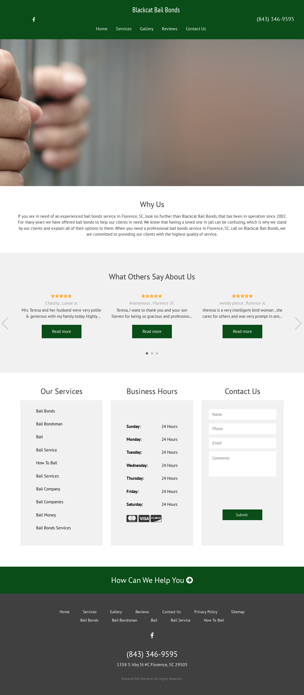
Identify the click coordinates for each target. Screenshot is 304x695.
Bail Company (48, 489)
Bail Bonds (45, 411)
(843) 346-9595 (275, 19)
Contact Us (196, 28)
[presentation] (251, 490)
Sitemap (238, 611)
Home (101, 28)
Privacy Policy (206, 611)
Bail (39, 436)
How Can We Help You (152, 580)
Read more (61, 331)
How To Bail (46, 462)
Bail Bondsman (49, 424)
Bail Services (47, 476)
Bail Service (46, 450)
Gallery (146, 28)
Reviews (169, 28)
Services (124, 28)
